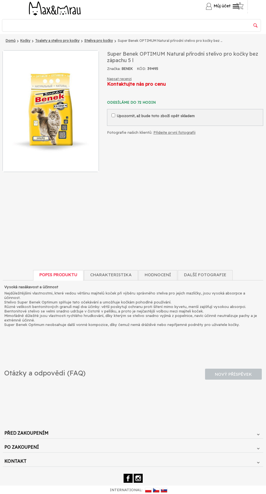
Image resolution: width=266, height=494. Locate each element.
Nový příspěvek (233, 374)
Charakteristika (111, 274)
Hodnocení (158, 274)
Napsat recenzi (119, 79)
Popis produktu (58, 274)
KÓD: (141, 68)
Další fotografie (205, 274)
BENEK (127, 69)
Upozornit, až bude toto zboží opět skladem (153, 116)
